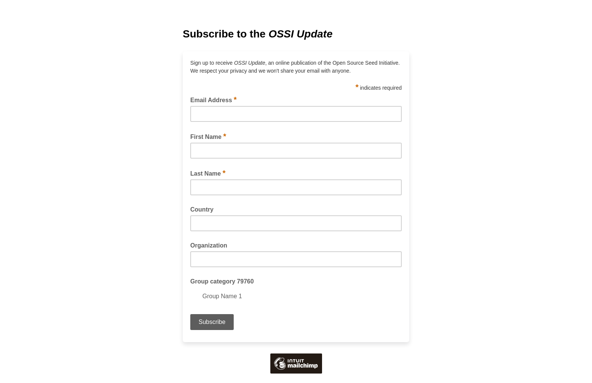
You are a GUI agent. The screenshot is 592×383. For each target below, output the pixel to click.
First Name (208, 136)
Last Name (207, 173)
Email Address (213, 99)
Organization (208, 245)
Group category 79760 (222, 281)
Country (201, 209)
